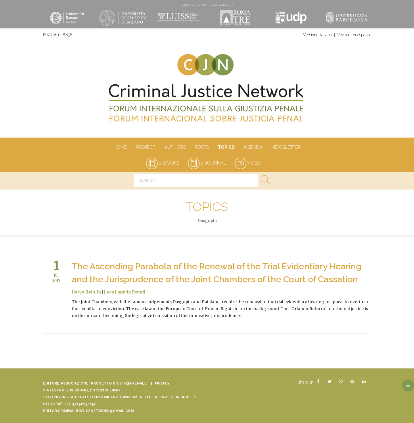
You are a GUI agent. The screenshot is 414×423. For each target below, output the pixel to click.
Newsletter (286, 147)
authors (175, 147)
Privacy (162, 383)
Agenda (252, 147)
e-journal (207, 163)
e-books (162, 163)
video (248, 163)
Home (120, 147)
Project (145, 147)
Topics (226, 147)
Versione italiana (317, 34)
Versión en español (354, 34)
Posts (201, 147)
